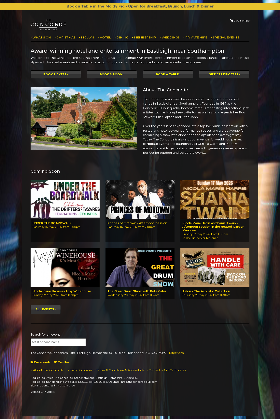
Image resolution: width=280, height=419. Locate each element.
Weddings (171, 37)
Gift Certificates (223, 74)
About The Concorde (48, 370)
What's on (42, 37)
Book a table (167, 74)
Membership (145, 37)
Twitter (62, 362)
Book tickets (54, 74)
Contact (154, 370)
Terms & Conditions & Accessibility (120, 370)
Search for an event (45, 334)
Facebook (40, 362)
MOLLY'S (87, 37)
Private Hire (196, 37)
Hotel (105, 37)
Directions (176, 353)
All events (44, 309)
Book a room (111, 74)
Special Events (226, 37)
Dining (122, 37)
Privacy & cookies (79, 370)
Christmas (66, 37)
